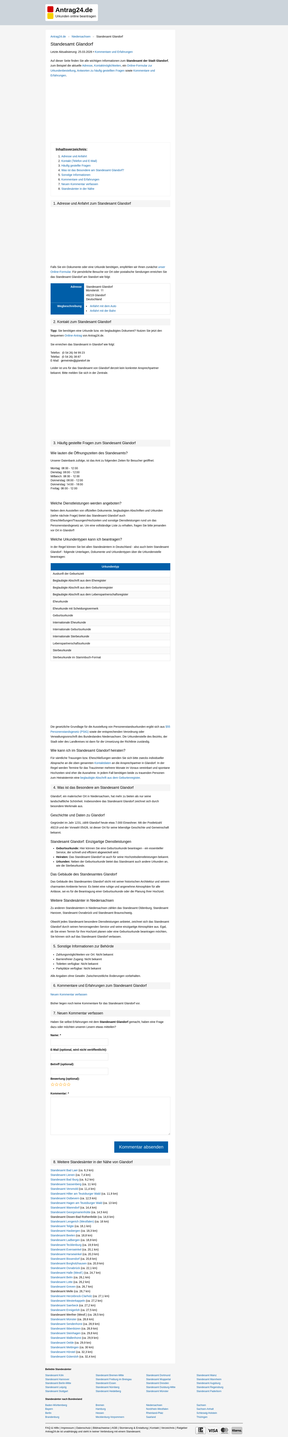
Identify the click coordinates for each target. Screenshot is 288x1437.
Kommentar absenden (141, 1146)
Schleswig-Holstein (207, 1413)
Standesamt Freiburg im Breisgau (114, 1379)
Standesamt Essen (106, 1383)
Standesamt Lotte (62, 1282)
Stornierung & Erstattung (133, 1427)
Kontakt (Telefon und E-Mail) (79, 161)
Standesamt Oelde (63, 1342)
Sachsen (201, 1405)
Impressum (67, 1427)
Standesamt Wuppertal (158, 1379)
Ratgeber (182, 1427)
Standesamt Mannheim (209, 1379)
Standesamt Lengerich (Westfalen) (73, 1221)
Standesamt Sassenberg (66, 1184)
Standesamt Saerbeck (65, 1305)
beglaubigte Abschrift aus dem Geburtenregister (110, 777)
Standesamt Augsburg (208, 1383)
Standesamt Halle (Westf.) (67, 1272)
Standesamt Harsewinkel (67, 1254)
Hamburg (101, 1409)
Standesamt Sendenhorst (67, 1323)
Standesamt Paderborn (209, 1391)
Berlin (48, 1413)
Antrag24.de (58, 36)
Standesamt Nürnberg (107, 1387)
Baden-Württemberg (56, 1405)
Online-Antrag (73, 335)
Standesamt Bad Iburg (65, 1179)
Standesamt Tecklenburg (66, 1244)
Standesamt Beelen (63, 1235)
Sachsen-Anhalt (205, 1409)
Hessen (100, 1413)
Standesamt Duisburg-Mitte (160, 1387)
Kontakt (154, 1427)
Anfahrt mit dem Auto (103, 306)
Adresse (87, 65)
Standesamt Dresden (157, 1383)
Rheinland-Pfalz (154, 1413)
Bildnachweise (101, 1427)
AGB (114, 1427)
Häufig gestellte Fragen (76, 165)
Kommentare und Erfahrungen (114, 51)
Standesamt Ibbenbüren (66, 1328)
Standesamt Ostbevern (65, 1198)
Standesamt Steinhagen (66, 1333)
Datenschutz (83, 1427)
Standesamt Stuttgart (56, 1391)
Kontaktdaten (102, 763)
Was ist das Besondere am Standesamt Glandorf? (92, 170)
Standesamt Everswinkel (66, 1249)
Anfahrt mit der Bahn (103, 310)
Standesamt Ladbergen (66, 1240)
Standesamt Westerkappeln (68, 1300)
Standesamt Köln (54, 1375)
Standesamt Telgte (63, 1226)
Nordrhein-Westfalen (157, 1409)
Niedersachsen (81, 36)
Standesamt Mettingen (65, 1347)
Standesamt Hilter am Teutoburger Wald (76, 1193)
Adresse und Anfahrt (74, 156)
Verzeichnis (168, 1427)
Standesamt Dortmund (158, 1375)
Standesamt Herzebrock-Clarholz (72, 1296)
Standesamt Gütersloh (65, 1356)
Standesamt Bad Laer (65, 1170)
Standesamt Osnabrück (66, 1268)
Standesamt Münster (64, 1319)
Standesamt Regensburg (210, 1387)
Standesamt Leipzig (56, 1387)
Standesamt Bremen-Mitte (110, 1375)
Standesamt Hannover (57, 1379)
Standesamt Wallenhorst (66, 1337)
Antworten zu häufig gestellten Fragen (101, 70)
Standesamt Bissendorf (66, 1258)
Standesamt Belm (62, 1277)
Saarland (151, 1417)
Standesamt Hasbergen (66, 1230)
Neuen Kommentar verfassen (79, 184)
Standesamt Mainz (206, 1375)
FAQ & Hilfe (52, 1427)
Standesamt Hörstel (63, 1352)
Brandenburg (52, 1417)
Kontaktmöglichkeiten (107, 65)
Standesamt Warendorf (65, 1207)
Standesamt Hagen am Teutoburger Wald (77, 1203)
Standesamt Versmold (65, 1188)
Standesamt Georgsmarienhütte (71, 1212)
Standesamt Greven (63, 1286)
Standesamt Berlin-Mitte (58, 1383)
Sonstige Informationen (75, 174)
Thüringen (202, 1417)
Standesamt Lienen (63, 1174)
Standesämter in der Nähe (77, 188)
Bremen (100, 1405)
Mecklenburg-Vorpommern (110, 1417)
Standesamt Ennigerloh (66, 1310)
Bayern (49, 1409)
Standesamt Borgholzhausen (69, 1263)
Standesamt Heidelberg (108, 1391)
